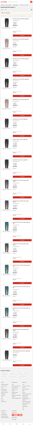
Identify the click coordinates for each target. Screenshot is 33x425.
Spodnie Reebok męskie (4, 374)
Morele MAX (3, 395)
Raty (2, 398)
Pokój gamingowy (25, 406)
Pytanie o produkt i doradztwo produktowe (16, 396)
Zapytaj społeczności (16, 20)
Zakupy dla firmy (3, 401)
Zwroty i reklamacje (15, 387)
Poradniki (13, 390)
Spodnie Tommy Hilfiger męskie (22, 376)
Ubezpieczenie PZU (4, 389)
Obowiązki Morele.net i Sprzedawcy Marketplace (5, 417)
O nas (23, 384)
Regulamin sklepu (25, 397)
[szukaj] (31, 2)
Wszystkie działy (29, 2)
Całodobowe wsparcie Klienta (16, 398)
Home (23, 409)
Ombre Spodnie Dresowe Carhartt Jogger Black (21, 350)
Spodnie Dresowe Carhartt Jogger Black (20, 119)
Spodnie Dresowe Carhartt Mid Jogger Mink (21, 39)
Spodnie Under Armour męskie (14, 374)
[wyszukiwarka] (20, 2)
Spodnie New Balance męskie (12, 376)
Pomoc (13, 384)
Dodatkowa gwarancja (4, 384)
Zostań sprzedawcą (4, 414)
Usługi (2, 387)
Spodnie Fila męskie (4, 376)
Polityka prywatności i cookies (26, 393)
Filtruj (2, 9)
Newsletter (24, 387)
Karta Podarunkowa (4, 390)
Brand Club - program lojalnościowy (4, 393)
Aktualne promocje (14, 389)
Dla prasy (23, 392)
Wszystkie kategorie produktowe (15, 393)
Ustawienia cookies (25, 395)
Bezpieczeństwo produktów (26, 401)
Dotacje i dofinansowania (26, 403)
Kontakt (14, 419)
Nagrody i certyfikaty (25, 389)
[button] (30, 424)
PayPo (2, 396)
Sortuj (6, 9)
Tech (23, 407)
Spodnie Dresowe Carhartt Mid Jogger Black (21, 18)
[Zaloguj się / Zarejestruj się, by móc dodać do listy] (11, 19)
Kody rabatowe (24, 404)
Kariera (23, 390)
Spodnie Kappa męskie (23, 374)
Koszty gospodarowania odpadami (25, 399)
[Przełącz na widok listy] (32, 10)
